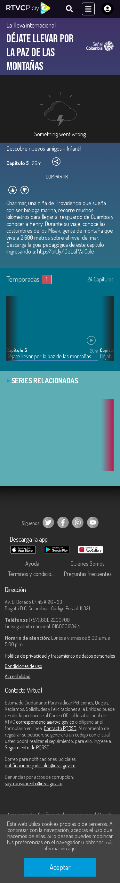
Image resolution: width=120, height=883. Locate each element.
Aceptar (60, 866)
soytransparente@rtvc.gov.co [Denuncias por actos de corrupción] (33, 783)
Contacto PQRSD (60, 728)
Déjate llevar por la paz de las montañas (48, 356)
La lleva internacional (31, 25)
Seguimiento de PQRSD (27, 747)
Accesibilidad (17, 676)
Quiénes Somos (88, 563)
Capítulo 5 (16, 350)
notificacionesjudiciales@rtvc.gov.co (40, 765)
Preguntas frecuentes (88, 573)
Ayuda (32, 563)
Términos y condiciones (33, 573)
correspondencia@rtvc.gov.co (45, 722)
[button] (105, 333)
